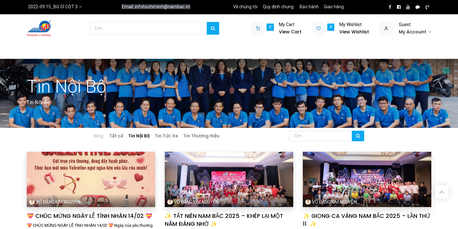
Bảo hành (309, 6)
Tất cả (116, 136)
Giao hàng (334, 6)
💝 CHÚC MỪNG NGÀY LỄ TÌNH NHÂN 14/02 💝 (89, 216)
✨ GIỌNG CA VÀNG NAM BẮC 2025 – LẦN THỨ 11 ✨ (366, 220)
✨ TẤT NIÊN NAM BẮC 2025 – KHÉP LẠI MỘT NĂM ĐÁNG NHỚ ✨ (224, 220)
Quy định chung (278, 6)
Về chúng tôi (245, 6)
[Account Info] (415, 32)
